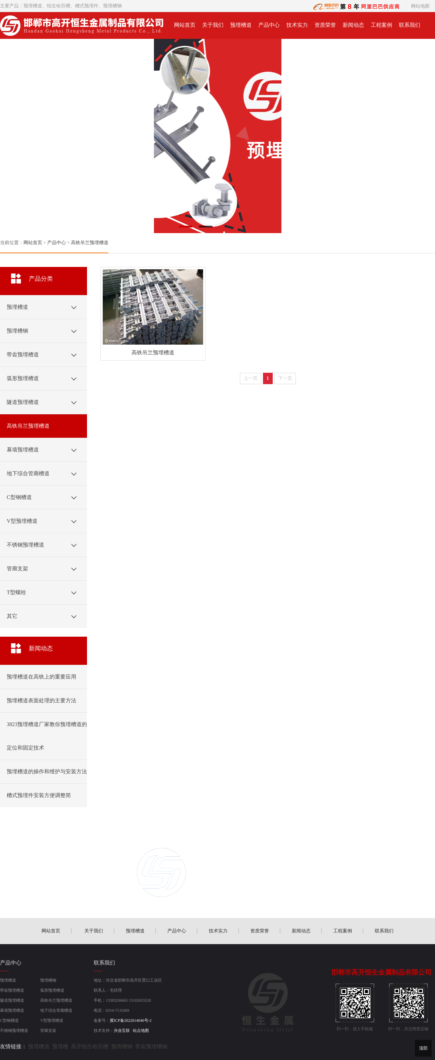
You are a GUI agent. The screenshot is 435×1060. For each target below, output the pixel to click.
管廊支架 (48, 1030)
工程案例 (381, 25)
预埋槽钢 (48, 980)
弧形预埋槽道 (52, 990)
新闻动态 (353, 25)
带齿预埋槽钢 (151, 1046)
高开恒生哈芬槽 (89, 1046)
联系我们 (409, 25)
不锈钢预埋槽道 (14, 1030)
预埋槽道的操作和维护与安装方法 (47, 771)
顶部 (423, 1048)
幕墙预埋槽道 (12, 1010)
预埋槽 (60, 1046)
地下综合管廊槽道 (56, 1010)
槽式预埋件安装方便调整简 (39, 795)
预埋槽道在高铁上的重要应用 (41, 677)
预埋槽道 (32, 5)
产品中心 (269, 25)
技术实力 (297, 25)
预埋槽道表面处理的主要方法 (41, 700)
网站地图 (420, 6)
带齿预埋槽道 (12, 990)
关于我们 (213, 25)
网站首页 (184, 25)
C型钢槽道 (9, 1020)
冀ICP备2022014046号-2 (131, 1020)
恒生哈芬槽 (58, 5)
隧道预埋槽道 (12, 1000)
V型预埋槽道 (51, 1020)
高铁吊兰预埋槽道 (89, 242)
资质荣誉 (325, 25)
